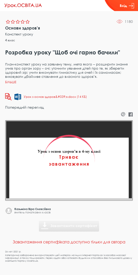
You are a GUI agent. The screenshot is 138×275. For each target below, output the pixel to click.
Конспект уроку (19, 34)
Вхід (127, 5)
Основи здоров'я (22, 28)
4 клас (10, 40)
